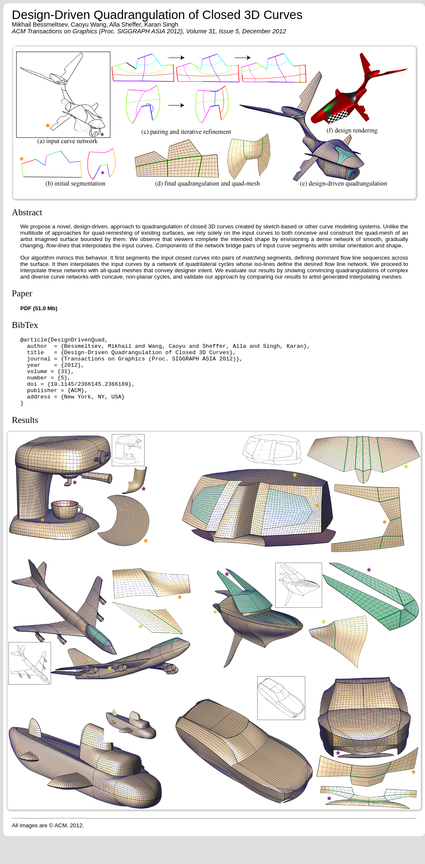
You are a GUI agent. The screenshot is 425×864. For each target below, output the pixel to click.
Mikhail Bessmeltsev (39, 24)
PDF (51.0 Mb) (38, 308)
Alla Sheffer (125, 24)
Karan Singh (161, 24)
